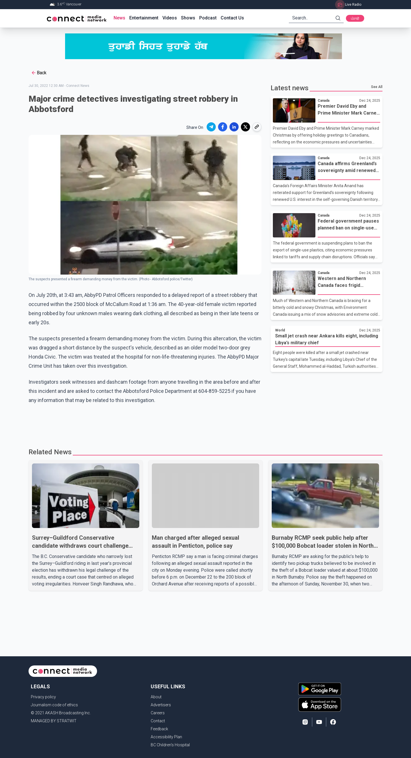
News (119, 18)
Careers (158, 713)
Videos (169, 18)
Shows (188, 18)
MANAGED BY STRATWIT (53, 721)
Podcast (208, 18)
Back (39, 73)
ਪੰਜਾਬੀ (355, 19)
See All (376, 87)
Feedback (159, 729)
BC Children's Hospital (170, 745)
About (156, 697)
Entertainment (143, 18)
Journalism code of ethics (54, 705)
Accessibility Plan (166, 737)
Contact (158, 721)
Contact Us (232, 18)
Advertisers (161, 705)
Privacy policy (43, 697)
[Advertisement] (203, 423)
